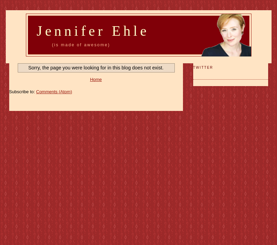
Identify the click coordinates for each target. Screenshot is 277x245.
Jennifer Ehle (93, 31)
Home (96, 79)
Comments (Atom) (54, 91)
